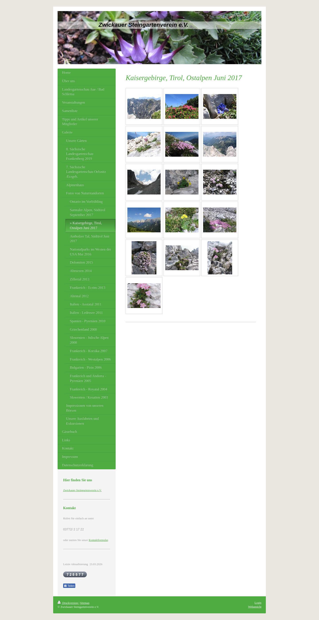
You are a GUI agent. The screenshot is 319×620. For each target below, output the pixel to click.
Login (258, 602)
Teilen (69, 585)
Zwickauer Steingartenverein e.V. (82, 490)
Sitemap (84, 603)
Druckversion (68, 603)
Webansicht (254, 606)
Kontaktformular (98, 540)
